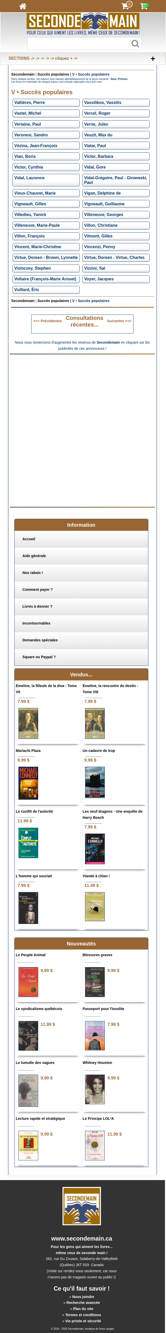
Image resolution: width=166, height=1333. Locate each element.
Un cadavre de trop (99, 751)
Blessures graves (97, 955)
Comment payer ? (38, 589)
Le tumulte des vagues (35, 1063)
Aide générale (34, 556)
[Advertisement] (82, 393)
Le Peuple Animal (31, 955)
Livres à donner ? (38, 606)
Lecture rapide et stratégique (40, 1118)
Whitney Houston (97, 1063)
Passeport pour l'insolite (104, 1009)
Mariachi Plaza (28, 751)
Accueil (29, 539)
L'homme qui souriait (34, 876)
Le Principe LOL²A (98, 1118)
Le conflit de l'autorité (34, 811)
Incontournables (36, 623)
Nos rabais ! (33, 573)
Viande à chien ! (96, 876)
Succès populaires (53, 74)
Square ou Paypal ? (39, 657)
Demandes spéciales (40, 640)
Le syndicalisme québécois (39, 1009)
